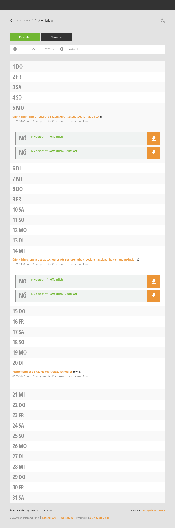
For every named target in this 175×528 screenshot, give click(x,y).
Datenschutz (49, 517)
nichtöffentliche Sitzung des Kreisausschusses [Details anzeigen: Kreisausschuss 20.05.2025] (42, 371)
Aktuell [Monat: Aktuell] (73, 49)
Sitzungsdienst (153, 510)
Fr (18, 77)
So (19, 97)
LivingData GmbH (100, 517)
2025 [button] (49, 49)
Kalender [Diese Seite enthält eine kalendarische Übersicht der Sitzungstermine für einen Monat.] (25, 37)
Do (19, 66)
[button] (153, 138)
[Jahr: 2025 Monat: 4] (14, 49)
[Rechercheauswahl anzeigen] (162, 21)
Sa (18, 87)
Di (18, 168)
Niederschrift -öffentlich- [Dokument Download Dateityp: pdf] (47, 136)
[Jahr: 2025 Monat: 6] (61, 49)
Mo (20, 108)
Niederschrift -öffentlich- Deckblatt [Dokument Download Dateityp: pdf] (54, 151)
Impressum (66, 517)
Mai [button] (36, 49)
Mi (19, 178)
